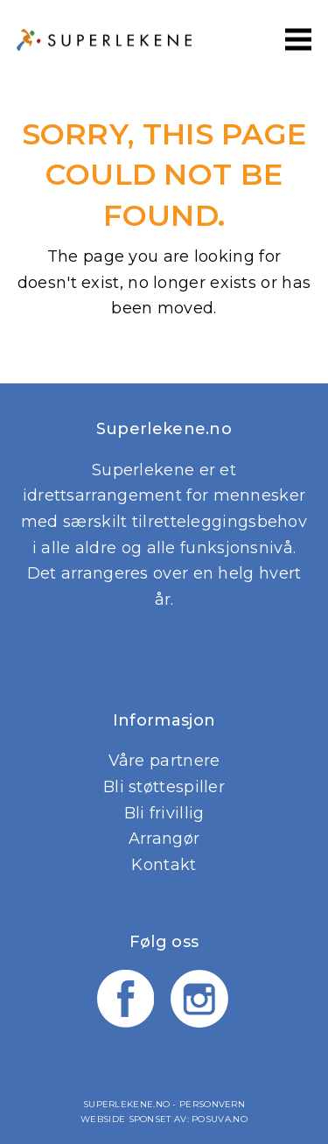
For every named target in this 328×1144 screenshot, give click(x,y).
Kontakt (163, 864)
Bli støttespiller (164, 787)
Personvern (212, 1104)
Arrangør (164, 838)
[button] (298, 39)
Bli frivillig (164, 813)
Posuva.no (220, 1119)
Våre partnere (164, 760)
